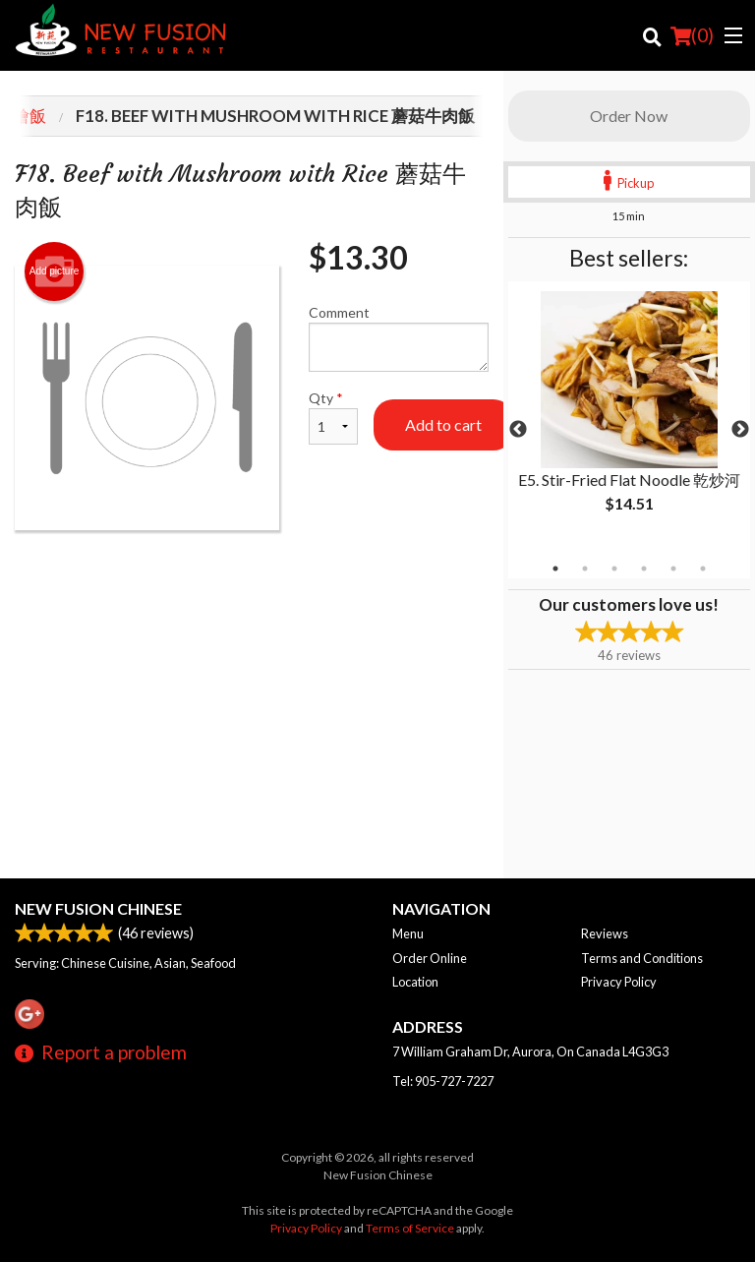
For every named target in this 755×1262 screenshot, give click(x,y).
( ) (692, 35)
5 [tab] (673, 568)
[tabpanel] (629, 418)
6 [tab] (703, 568)
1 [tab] (555, 568)
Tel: (443, 1081)
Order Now (629, 115)
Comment (399, 338)
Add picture (54, 271)
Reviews (604, 933)
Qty (333, 417)
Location (415, 982)
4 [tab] (644, 568)
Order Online (429, 958)
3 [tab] (614, 568)
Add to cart (443, 424)
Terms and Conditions (642, 958)
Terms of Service (410, 1228)
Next (740, 430)
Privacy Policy (619, 982)
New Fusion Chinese (98, 908)
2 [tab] (585, 568)
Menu (408, 933)
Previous (518, 430)
